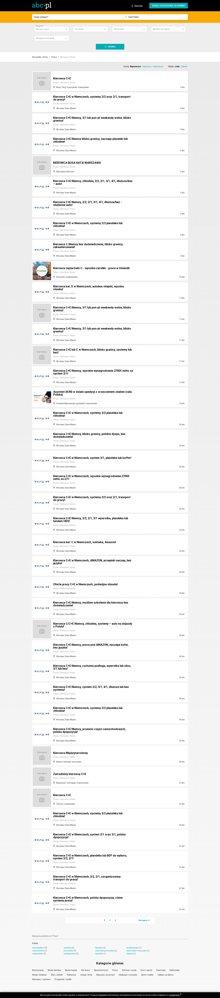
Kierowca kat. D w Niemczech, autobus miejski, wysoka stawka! (88, 288)
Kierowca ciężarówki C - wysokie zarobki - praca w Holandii (91, 268)
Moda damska (54, 970)
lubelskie (99, 953)
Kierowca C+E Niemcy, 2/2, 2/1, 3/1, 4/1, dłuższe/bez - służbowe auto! (87, 203)
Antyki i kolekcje (39, 975)
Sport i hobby (147, 975)
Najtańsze (147, 66)
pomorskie (68, 951)
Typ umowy (79, 29)
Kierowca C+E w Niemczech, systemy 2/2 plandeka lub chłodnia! (87, 224)
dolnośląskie (37, 948)
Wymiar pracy (119, 29)
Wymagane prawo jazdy (45, 38)
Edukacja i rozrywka (128, 975)
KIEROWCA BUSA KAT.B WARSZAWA (77, 162)
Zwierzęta (160, 970)
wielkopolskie (69, 953)
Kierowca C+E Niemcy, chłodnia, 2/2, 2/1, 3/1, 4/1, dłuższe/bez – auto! (92, 182)
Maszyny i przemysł (105, 975)
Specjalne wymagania (161, 29)
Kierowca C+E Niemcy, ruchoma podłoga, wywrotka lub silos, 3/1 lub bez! (92, 667)
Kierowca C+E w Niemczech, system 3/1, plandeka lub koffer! (92, 458)
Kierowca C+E (62, 78)
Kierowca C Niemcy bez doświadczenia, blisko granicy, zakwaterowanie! (88, 246)
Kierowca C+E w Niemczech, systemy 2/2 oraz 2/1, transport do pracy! (91, 98)
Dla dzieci (85, 970)
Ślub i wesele (57, 975)
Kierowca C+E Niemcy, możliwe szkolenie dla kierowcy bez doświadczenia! (90, 604)
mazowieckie (38, 951)
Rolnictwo (71, 975)
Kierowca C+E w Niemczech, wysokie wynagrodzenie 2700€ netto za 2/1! (91, 477)
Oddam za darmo (166, 975)
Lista (177, 66)
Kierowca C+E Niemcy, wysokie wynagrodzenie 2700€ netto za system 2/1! (93, 372)
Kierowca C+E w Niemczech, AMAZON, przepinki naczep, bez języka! (92, 562)
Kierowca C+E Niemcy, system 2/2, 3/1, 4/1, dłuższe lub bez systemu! (91, 688)
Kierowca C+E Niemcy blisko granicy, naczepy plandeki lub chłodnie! (90, 140)
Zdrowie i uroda (129, 970)
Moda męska (71, 970)
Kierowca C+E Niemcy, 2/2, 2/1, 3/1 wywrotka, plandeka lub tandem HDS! (90, 520)
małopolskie (37, 953)
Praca (54, 57)
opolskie (67, 948)
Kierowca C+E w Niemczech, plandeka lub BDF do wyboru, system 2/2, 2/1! (90, 857)
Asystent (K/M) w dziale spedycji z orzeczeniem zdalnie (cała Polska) (92, 393)
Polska (35, 943)
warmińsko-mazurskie (137, 951)
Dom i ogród (146, 970)
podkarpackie (133, 948)
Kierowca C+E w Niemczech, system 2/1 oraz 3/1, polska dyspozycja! (89, 836)
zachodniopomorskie (104, 951)
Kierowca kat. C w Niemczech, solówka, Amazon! (84, 542)
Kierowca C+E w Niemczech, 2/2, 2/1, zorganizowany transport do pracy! (87, 878)
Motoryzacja (38, 970)
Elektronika (175, 970)
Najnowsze (135, 66)
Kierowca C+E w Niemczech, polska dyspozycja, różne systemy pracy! (88, 899)
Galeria (184, 66)
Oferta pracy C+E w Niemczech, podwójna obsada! (85, 584)
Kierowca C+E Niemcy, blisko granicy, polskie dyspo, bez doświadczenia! (89, 435)
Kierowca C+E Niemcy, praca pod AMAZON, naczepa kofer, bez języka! (90, 646)
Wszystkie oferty (40, 57)
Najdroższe (158, 66)
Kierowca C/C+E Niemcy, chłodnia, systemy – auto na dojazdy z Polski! (92, 625)
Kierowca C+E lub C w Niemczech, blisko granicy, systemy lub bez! (92, 351)
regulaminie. (174, 995)
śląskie (130, 953)
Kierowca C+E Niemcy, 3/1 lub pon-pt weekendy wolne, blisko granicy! (92, 119)
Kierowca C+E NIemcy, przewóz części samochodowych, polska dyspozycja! (89, 730)
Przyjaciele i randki (63, 979)
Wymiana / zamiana (41, 979)
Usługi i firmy (86, 975)
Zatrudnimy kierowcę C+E (69, 774)
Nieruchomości (101, 970)
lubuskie (99, 948)
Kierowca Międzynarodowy (70, 753)
